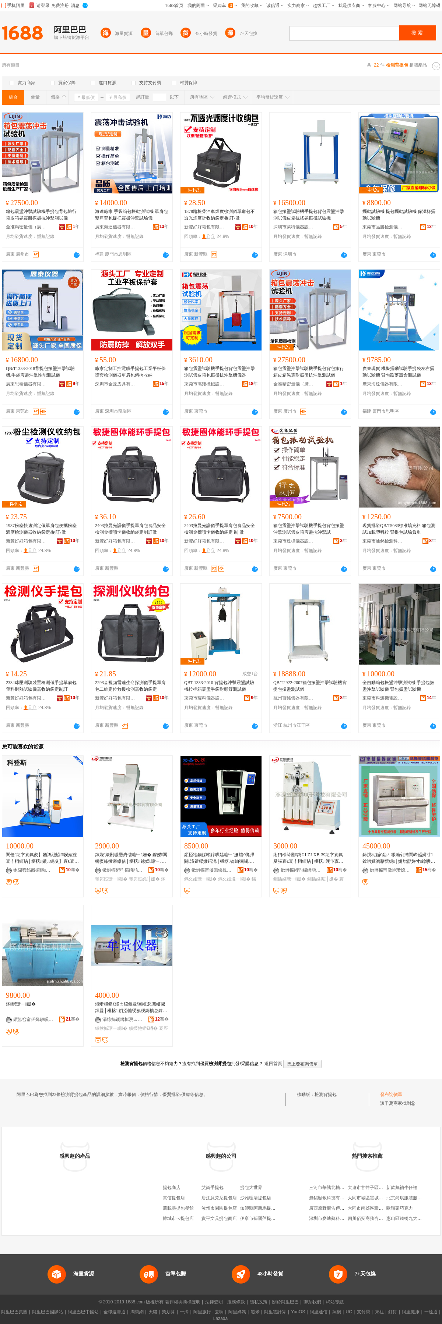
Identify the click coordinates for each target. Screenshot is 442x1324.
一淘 (184, 1311)
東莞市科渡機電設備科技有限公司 (382, 698)
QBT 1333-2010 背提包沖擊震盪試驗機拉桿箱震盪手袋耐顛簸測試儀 (219, 686)
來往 (379, 1311)
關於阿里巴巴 (285, 1302)
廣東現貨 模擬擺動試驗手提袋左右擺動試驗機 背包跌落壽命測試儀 (398, 372)
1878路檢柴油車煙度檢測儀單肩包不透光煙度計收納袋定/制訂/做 (219, 215)
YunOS (298, 1311)
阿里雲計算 (275, 1311)
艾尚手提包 (212, 1187)
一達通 (431, 1311)
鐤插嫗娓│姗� (322, 879)
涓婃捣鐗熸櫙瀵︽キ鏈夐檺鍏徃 (122, 1019)
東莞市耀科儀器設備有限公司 (204, 698)
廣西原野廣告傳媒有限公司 (335, 1208)
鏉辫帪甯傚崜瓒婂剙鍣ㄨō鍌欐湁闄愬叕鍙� (390, 870)
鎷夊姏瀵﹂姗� (234, 879)
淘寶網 (137, 1311)
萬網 (336, 1311)
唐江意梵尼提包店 (219, 1197)
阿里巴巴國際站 (47, 1311)
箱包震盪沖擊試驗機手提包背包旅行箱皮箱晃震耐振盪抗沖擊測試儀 (41, 215)
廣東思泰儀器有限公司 (26, 384)
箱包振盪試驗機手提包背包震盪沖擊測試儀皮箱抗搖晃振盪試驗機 (308, 215)
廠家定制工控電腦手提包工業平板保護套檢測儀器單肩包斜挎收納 (130, 372)
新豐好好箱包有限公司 (204, 226)
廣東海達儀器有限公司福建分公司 (115, 226)
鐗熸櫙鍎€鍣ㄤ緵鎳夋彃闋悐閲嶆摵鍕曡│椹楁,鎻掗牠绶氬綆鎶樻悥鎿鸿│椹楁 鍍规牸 (131, 1007)
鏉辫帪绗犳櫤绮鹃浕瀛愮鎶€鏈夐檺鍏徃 (122, 870)
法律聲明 (214, 1302)
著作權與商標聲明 (182, 1302)
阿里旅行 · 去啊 (208, 1311)
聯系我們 (312, 1302)
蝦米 (255, 1311)
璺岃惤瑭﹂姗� (111, 879)
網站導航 (335, 1302)
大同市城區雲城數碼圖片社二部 (379, 1197)
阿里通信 (318, 1311)
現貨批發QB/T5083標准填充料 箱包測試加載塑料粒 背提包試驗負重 (398, 529)
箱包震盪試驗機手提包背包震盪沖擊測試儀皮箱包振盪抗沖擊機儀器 (219, 372)
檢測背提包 (326, 1094)
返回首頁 (273, 1063)
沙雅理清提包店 (255, 1197)
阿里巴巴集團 (14, 1311)
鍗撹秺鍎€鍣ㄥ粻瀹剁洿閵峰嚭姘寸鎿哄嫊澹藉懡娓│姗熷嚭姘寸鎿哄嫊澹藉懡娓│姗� (398, 858)
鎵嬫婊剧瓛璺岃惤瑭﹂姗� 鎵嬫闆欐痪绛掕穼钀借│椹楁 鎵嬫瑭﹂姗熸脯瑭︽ (131, 858)
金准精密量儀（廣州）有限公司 (26, 226)
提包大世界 (251, 1187)
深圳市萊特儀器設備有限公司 (293, 226)
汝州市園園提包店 (219, 1208)
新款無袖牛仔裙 (401, 1187)
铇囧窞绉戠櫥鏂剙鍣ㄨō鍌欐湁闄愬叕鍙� (33, 870)
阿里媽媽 (237, 1311)
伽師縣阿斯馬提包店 (260, 1208)
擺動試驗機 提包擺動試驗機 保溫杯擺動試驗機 (398, 215)
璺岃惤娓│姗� (144, 879)
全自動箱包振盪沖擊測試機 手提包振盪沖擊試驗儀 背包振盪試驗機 (398, 686)
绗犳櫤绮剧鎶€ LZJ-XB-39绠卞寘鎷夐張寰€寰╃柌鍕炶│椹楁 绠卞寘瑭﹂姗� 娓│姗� (308, 858)
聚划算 (168, 1311)
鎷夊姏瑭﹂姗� (200, 879)
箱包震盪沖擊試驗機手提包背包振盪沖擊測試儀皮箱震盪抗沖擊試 (308, 529)
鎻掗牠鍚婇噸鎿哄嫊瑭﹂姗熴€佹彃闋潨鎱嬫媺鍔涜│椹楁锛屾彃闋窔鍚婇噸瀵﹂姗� (219, 858)
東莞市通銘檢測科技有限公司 (382, 541)
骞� (73, 869)
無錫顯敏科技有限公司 (331, 1197)
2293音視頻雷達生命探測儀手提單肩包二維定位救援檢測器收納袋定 (130, 686)
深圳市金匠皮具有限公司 (115, 384)
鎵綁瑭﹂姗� (21, 1004)
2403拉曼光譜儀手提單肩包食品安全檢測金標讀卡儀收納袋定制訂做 (130, 529)
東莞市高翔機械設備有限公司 (204, 384)
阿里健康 (411, 1311)
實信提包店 (174, 1197)
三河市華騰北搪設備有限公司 (337, 1187)
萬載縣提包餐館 (178, 1208)
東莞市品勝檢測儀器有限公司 (382, 226)
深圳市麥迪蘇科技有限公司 (335, 1218)
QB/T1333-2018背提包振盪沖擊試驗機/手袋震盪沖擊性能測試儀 (40, 372)
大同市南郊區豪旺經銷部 (372, 1208)
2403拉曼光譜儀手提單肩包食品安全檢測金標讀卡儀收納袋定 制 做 (219, 529)
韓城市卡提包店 (178, 1218)
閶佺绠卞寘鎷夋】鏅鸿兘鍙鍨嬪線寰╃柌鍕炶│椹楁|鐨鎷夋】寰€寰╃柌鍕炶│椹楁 (42, 858)
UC (349, 1311)
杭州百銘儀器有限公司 (293, 698)
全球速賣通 (115, 1311)
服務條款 (236, 1302)
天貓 (152, 1311)
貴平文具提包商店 (219, 1218)
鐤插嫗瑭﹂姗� (289, 879)
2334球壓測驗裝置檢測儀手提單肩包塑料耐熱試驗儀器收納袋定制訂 (41, 686)
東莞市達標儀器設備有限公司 (293, 541)
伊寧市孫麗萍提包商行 (262, 1218)
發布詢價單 (391, 1094)
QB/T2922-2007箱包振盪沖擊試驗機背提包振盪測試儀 (310, 686)
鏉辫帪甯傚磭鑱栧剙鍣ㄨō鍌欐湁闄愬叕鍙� (212, 870)
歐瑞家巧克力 (399, 1208)
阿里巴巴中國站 (83, 1311)
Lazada (220, 1318)
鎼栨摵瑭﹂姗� (111, 1028)
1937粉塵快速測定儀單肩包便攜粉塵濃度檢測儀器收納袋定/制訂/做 (41, 529)
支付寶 (363, 1311)
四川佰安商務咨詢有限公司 (374, 1218)
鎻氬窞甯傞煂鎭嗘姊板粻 (33, 1019)
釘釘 (392, 1311)
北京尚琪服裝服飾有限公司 (412, 1197)
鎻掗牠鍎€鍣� (143, 1028)
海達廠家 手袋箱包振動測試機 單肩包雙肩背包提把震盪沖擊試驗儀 (131, 215)
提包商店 (171, 1187)
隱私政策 (258, 1302)
